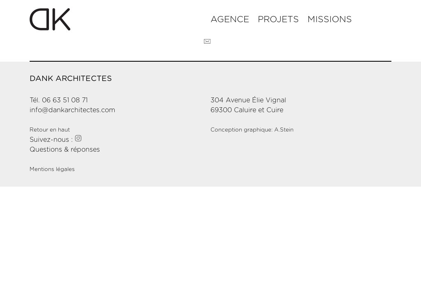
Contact (207, 41)
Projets (278, 19)
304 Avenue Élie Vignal (248, 100)
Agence (229, 19)
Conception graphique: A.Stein (252, 130)
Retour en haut (50, 130)
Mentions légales (52, 169)
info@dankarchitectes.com (72, 110)
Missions (330, 19)
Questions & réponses (65, 149)
